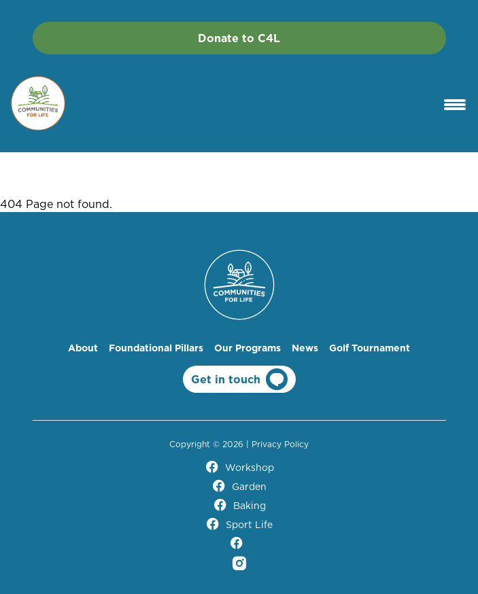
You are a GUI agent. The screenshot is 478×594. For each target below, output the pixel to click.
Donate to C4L (239, 38)
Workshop (239, 467)
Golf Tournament (369, 348)
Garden (239, 486)
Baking (239, 505)
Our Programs (247, 348)
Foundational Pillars (156, 348)
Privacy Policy (280, 444)
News (305, 348)
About (83, 348)
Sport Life (239, 524)
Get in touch (239, 379)
